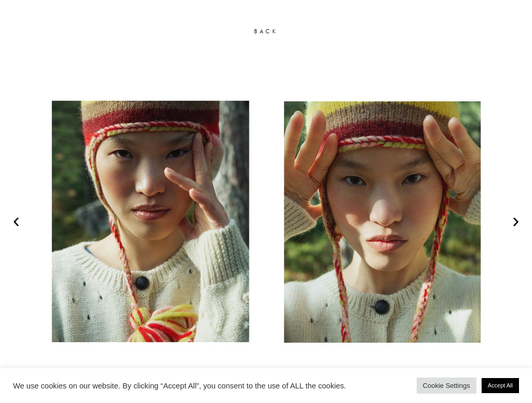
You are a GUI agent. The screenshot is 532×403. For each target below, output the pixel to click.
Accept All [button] (500, 385)
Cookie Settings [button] (446, 385)
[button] (16, 221)
